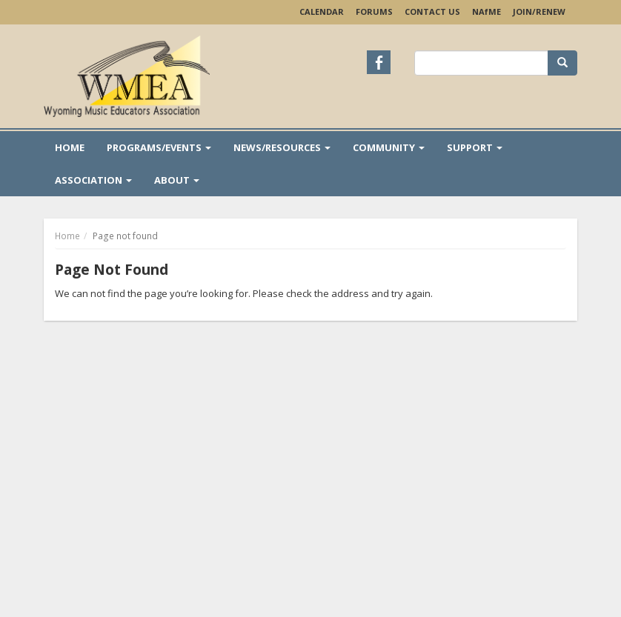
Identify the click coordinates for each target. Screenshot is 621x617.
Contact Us (432, 11)
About (176, 180)
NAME (486, 11)
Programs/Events (159, 147)
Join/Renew (539, 11)
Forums (374, 11)
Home (69, 147)
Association (93, 180)
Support (474, 147)
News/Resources (282, 147)
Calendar (321, 11)
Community (389, 147)
